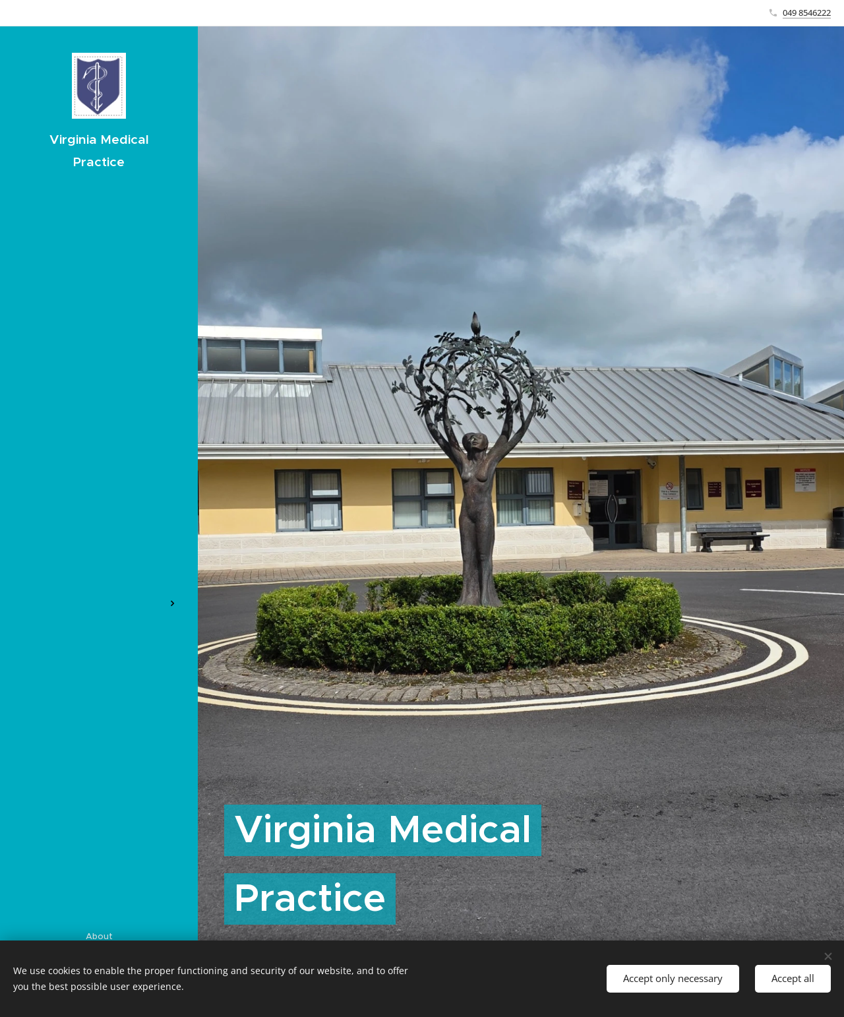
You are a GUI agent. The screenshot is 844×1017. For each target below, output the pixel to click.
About (99, 936)
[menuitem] (99, 466)
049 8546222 (807, 12)
